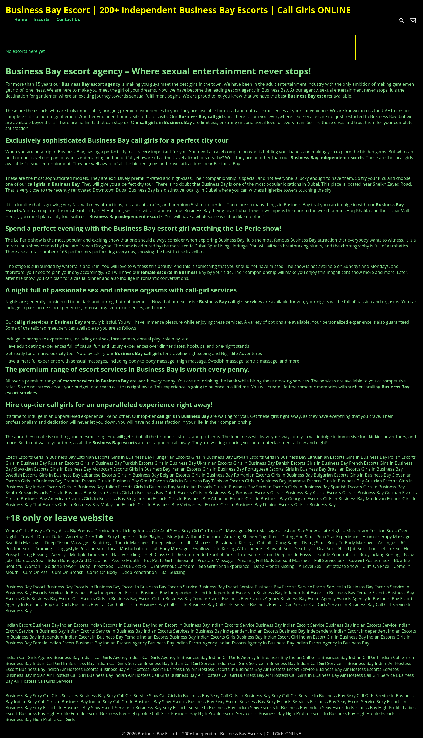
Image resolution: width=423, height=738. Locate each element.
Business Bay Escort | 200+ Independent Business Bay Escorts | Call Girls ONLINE (178, 10)
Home (20, 19)
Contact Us (68, 19)
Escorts (41, 19)
